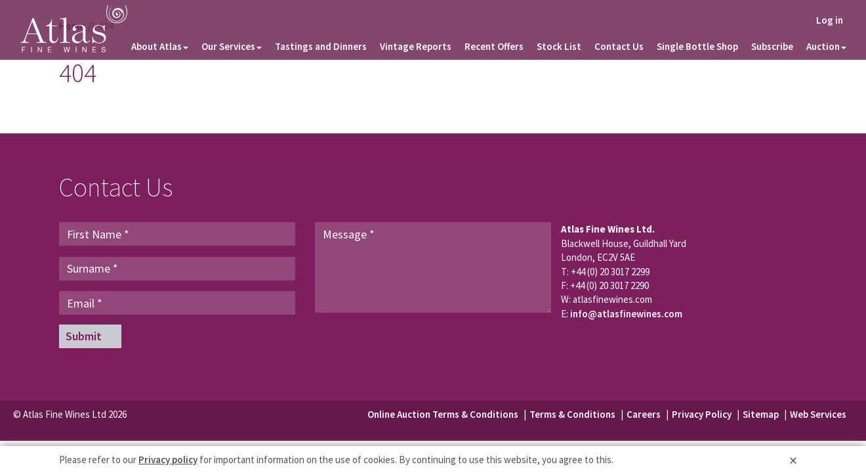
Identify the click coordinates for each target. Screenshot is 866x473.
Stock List (559, 46)
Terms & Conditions (572, 414)
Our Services (231, 46)
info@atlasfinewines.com (626, 313)
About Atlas (159, 46)
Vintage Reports (415, 46)
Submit (84, 336)
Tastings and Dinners (321, 46)
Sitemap (762, 414)
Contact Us (619, 46)
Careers (644, 414)
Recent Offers (494, 46)
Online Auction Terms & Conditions (442, 414)
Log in (829, 20)
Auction (826, 46)
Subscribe (772, 46)
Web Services (818, 414)
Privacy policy (167, 459)
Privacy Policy (702, 414)
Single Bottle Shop (697, 46)
